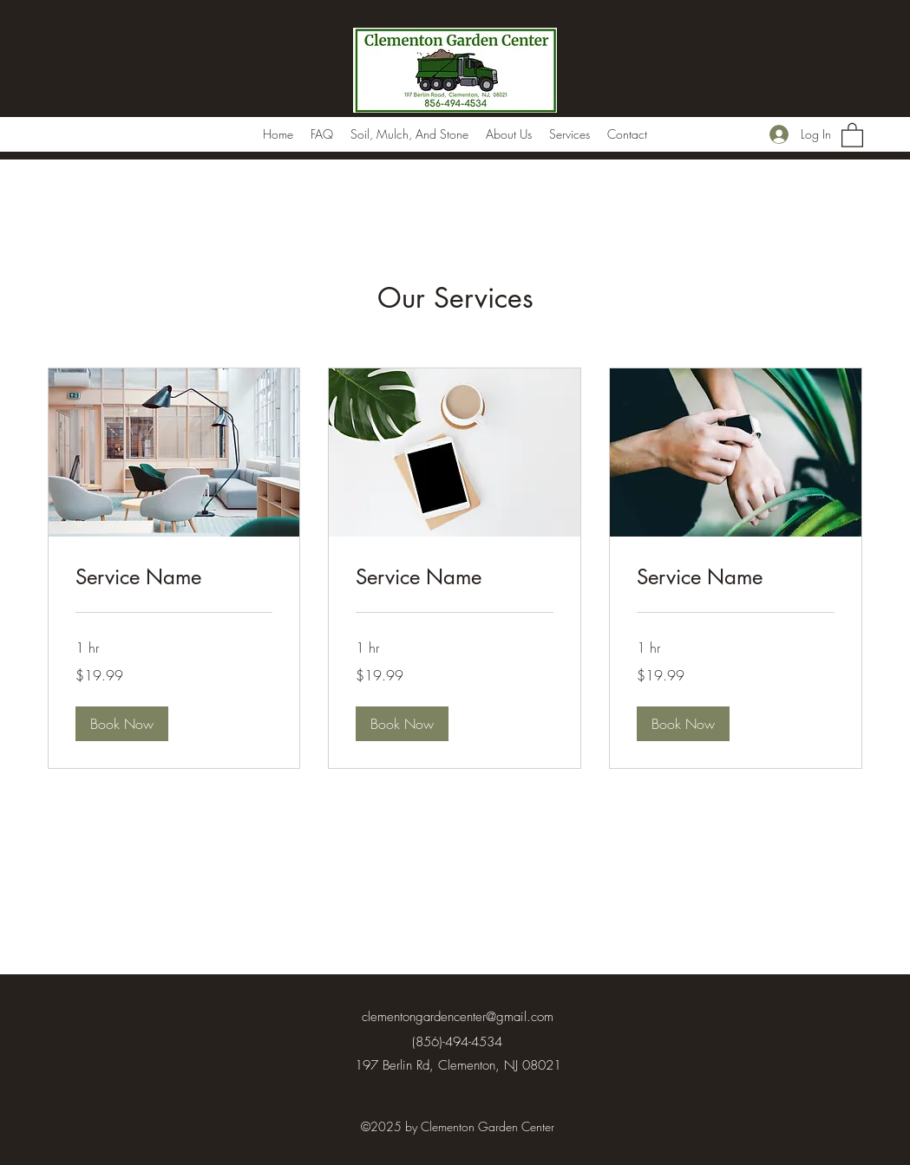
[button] (852, 134)
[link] (174, 577)
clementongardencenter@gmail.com (457, 1016)
